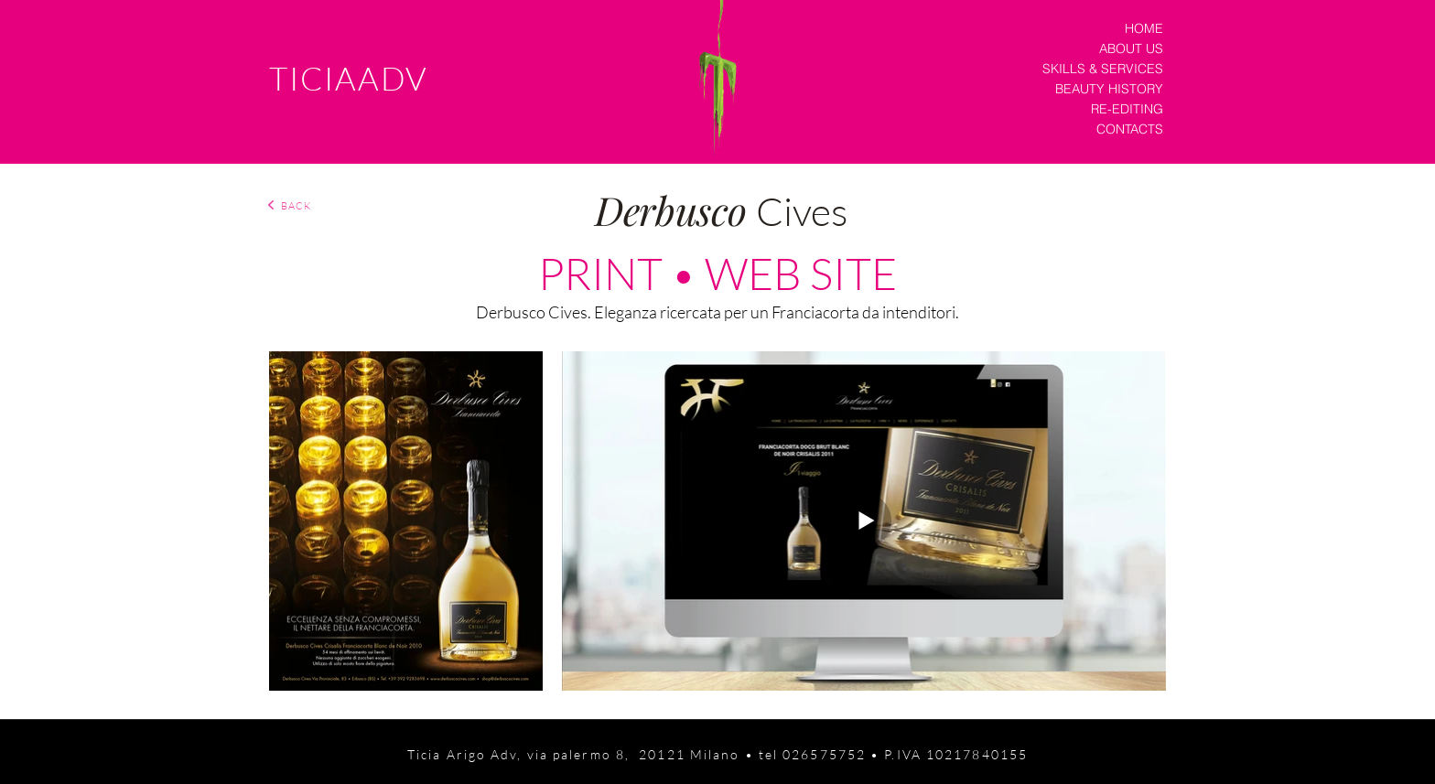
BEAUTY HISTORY (1109, 89)
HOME (1144, 28)
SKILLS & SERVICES (1102, 68)
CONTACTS (1129, 129)
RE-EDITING (1127, 109)
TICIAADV (348, 78)
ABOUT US (1131, 48)
